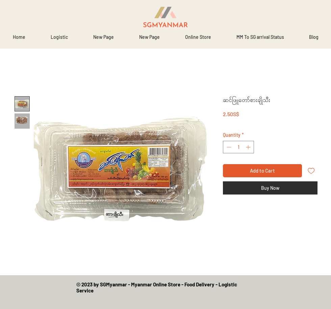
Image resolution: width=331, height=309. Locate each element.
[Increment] (249, 147)
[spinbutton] (238, 147)
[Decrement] (228, 147)
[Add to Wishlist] (311, 170)
